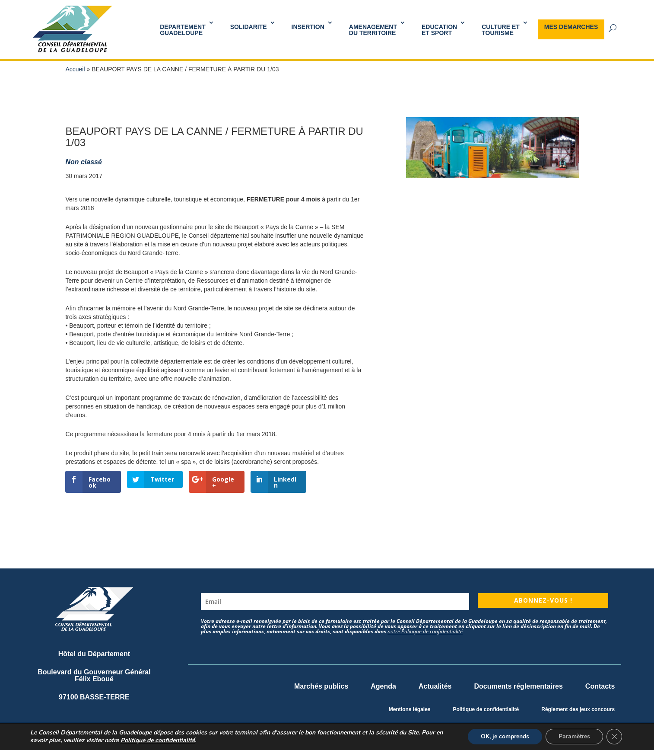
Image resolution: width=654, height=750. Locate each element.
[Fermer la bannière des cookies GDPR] (614, 736)
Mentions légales (410, 709)
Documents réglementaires (518, 686)
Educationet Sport (439, 29)
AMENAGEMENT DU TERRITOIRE (373, 29)
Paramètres (574, 736)
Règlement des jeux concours (578, 709)
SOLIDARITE (248, 26)
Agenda (383, 686)
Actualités (435, 686)
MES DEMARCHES (571, 26)
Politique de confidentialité (486, 709)
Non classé (83, 162)
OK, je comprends (505, 736)
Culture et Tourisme (501, 29)
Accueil (75, 69)
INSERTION (308, 26)
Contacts (600, 686)
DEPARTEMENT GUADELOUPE (183, 29)
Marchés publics (321, 686)
